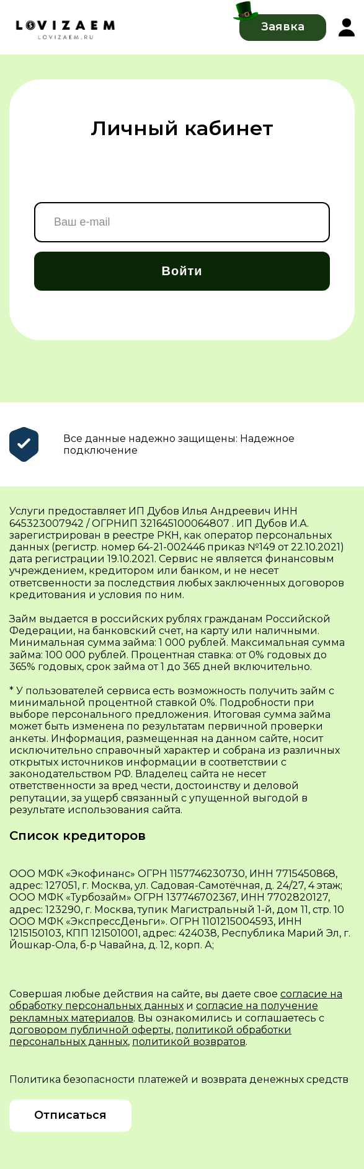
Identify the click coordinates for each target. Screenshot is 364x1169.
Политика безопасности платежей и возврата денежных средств (178, 1079)
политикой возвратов (189, 1042)
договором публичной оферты (90, 1030)
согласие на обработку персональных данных (175, 1000)
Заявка (282, 26)
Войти (181, 271)
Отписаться (70, 1115)
